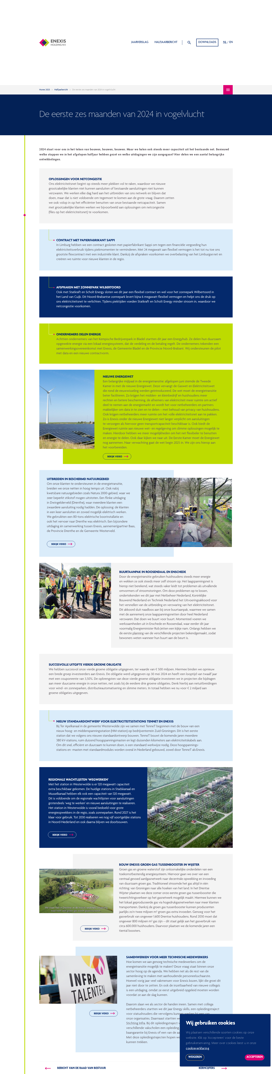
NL (224, 42)
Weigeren (196, 1060)
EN (231, 42)
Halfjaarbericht (166, 42)
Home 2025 (44, 90)
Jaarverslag (139, 42)
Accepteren (255, 1060)
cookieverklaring (197, 1050)
